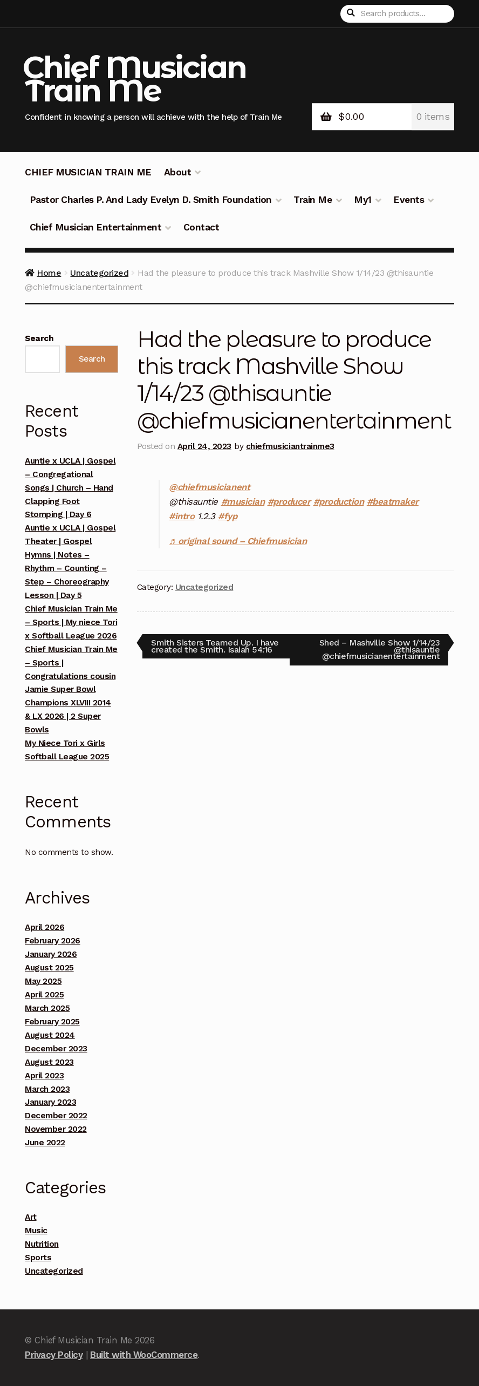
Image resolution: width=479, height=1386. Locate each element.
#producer (289, 501)
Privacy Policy (54, 1354)
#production (338, 501)
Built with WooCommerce (143, 1354)
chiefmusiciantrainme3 (290, 446)
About (177, 172)
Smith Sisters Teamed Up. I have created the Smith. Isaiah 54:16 (214, 646)
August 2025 (49, 968)
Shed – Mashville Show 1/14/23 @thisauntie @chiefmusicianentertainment (379, 649)
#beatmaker (393, 501)
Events (408, 199)
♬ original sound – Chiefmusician (237, 540)
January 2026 (51, 954)
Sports (38, 1257)
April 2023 (44, 1076)
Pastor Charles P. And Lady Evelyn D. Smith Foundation (151, 199)
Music (36, 1230)
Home (49, 273)
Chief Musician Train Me (134, 79)
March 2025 (47, 1008)
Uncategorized (99, 273)
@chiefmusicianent (209, 486)
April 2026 (44, 927)
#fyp (227, 516)
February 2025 (52, 1022)
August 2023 (49, 1062)
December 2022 (56, 1115)
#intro (181, 516)
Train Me (312, 199)
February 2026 (52, 941)
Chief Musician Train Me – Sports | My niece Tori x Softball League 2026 (71, 622)
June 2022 (45, 1142)
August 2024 (50, 1035)
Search (39, 338)
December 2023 (56, 1049)
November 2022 (56, 1129)
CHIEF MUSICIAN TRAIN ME (88, 172)
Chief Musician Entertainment (95, 227)
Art (31, 1217)
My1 (363, 199)
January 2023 (50, 1102)
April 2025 (44, 995)
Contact (201, 227)
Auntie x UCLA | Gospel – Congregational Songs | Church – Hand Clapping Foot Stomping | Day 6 (70, 488)
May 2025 (43, 981)
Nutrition (42, 1244)
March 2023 (47, 1089)
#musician (243, 501)
